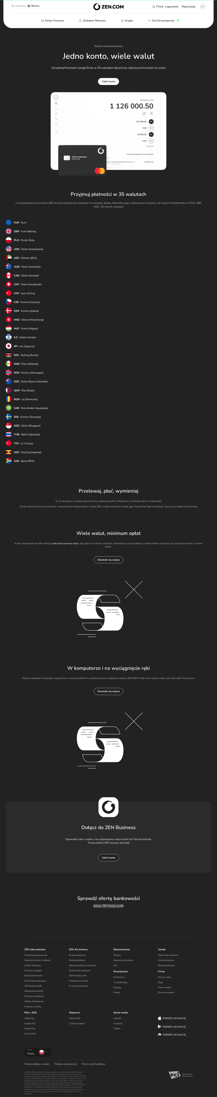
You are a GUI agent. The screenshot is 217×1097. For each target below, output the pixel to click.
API (115, 965)
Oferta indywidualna (168, 955)
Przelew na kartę (32, 1006)
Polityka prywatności (65, 1064)
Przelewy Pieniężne (34, 996)
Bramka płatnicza (77, 955)
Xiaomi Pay (29, 1028)
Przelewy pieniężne (78, 985)
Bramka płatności (166, 965)
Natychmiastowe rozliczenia (82, 965)
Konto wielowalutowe (79, 970)
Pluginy (117, 955)
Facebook (118, 1023)
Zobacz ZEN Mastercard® (108, 906)
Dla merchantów (166, 992)
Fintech (116, 992)
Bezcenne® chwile (33, 975)
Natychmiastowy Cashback (37, 960)
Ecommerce (119, 977)
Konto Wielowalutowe (35, 980)
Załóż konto (108, 81)
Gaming (117, 987)
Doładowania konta (33, 991)
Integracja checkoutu (123, 960)
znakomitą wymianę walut (65, 543)
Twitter (116, 1028)
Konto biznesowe (166, 960)
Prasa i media (164, 987)
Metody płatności (77, 960)
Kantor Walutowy (33, 965)
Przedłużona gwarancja (35, 955)
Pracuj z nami (164, 977)
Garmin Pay (30, 1033)
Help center (74, 1018)
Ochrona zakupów (33, 970)
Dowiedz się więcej (109, 559)
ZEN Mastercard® (33, 985)
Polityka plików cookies (37, 1064)
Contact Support (77, 1023)
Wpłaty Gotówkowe (34, 1001)
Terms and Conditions (93, 1064)
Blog (160, 982)
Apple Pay (29, 1018)
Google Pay (30, 1023)
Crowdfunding (120, 982)
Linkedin (117, 1018)
